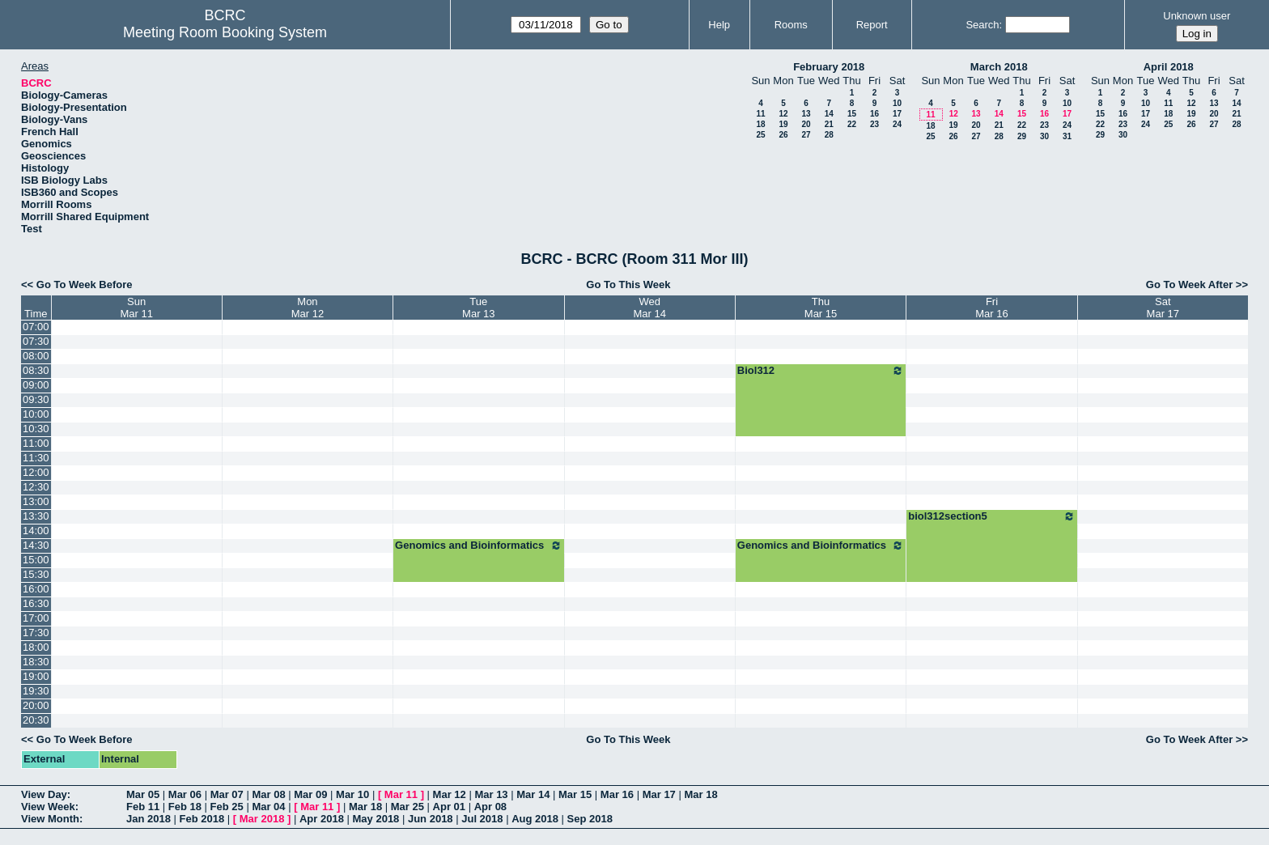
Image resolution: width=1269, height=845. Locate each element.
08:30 (36, 370)
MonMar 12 (307, 307)
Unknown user (1196, 16)
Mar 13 (490, 794)
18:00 (36, 647)
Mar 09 (310, 794)
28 (829, 134)
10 (897, 103)
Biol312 (820, 370)
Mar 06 (185, 794)
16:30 (36, 603)
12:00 (36, 472)
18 (760, 124)
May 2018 (376, 819)
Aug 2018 (534, 819)
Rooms (791, 25)
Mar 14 (533, 794)
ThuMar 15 (820, 307)
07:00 (36, 327)
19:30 (36, 691)
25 (760, 134)
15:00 (36, 560)
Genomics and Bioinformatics (478, 545)
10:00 (36, 414)
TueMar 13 (478, 307)
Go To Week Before (84, 284)
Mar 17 (659, 794)
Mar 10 (352, 794)
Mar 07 (227, 794)
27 (805, 134)
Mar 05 (142, 794)
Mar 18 (700, 794)
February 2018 (828, 67)
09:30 (36, 399)
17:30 (36, 632)
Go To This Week (628, 284)
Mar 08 (268, 794)
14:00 (36, 530)
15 (851, 113)
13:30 (36, 516)
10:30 (36, 428)
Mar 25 (407, 806)
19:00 (36, 676)
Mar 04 (268, 806)
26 (783, 134)
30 (1044, 136)
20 (805, 124)
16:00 (36, 589)
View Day (44, 794)
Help (719, 25)
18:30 (36, 662)
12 (783, 113)
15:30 (36, 574)
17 (897, 113)
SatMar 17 (1163, 307)
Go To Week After (1189, 284)
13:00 (36, 501)
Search (982, 25)
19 (783, 124)
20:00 (36, 705)
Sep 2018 (590, 819)
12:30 (36, 487)
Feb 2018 (202, 819)
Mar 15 (575, 794)
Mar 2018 (262, 819)
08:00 (36, 356)
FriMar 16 (991, 307)
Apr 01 (449, 806)
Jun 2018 (430, 819)
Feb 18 (185, 806)
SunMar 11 (136, 307)
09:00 (36, 385)
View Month (50, 819)
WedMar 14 (649, 307)
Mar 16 (617, 794)
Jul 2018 (482, 819)
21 (829, 124)
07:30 (36, 341)
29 (1021, 136)
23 (874, 124)
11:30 (36, 458)
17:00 (36, 618)
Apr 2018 (321, 819)
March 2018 (999, 67)
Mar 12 (449, 794)
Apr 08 (490, 806)
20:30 (36, 720)
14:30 (36, 545)
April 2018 (1169, 67)
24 (897, 124)
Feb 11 (142, 806)
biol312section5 (991, 516)
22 (851, 124)
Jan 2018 (148, 819)
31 (1067, 136)
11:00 (36, 443)
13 (805, 113)
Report (872, 25)
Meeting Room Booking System (225, 32)
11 (760, 113)
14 (829, 113)
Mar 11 (401, 794)
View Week (48, 806)
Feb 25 (227, 806)
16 (874, 113)
